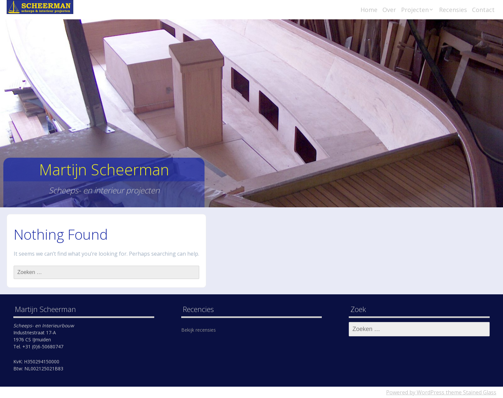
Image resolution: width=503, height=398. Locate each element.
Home (368, 10)
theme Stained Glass (470, 392)
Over (389, 10)
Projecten (415, 10)
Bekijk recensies (198, 330)
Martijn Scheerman (104, 169)
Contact (483, 10)
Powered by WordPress (415, 392)
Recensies (453, 10)
